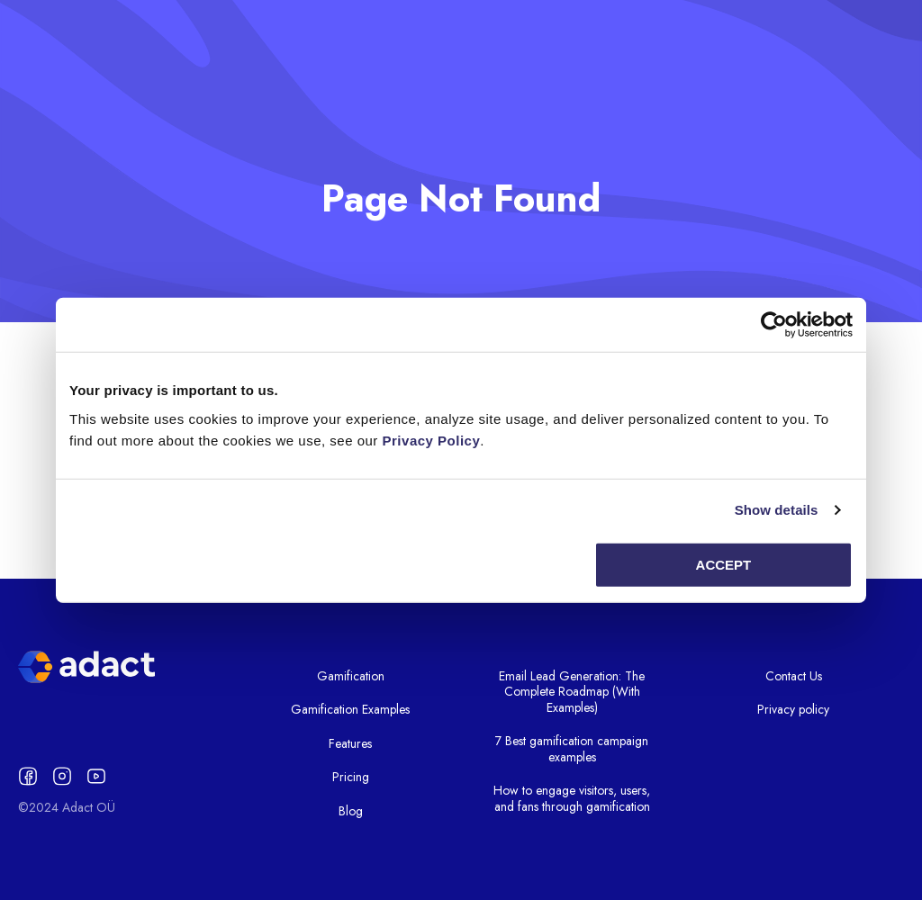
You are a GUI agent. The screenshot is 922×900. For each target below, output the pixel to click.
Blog (351, 811)
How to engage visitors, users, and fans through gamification (571, 798)
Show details (776, 510)
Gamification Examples (350, 709)
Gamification (350, 676)
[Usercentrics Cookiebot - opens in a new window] (774, 324)
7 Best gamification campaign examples (571, 749)
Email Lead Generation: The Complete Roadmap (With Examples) (572, 691)
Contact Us (793, 676)
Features (350, 743)
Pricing (350, 777)
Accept (724, 564)
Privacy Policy (432, 439)
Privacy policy (793, 709)
